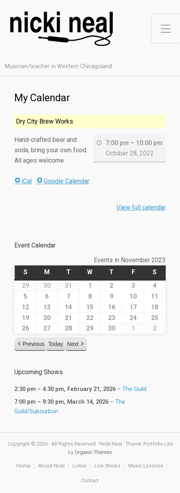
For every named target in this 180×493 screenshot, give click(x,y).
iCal (23, 181)
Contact (90, 480)
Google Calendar (63, 181)
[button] (30, 344)
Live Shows (107, 466)
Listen (80, 466)
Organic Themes (93, 452)
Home (23, 466)
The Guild (134, 389)
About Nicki (51, 466)
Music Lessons (145, 466)
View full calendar (141, 207)
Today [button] (55, 344)
